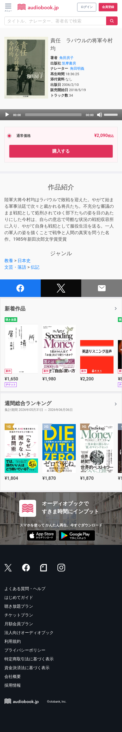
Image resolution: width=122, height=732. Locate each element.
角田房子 (66, 58)
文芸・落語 (15, 267)
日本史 (24, 260)
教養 (8, 260)
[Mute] (99, 114)
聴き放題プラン (18, 606)
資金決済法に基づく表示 (27, 667)
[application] (61, 114)
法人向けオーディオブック (29, 632)
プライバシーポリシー (24, 650)
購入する (61, 151)
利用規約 (12, 641)
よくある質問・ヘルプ (24, 588)
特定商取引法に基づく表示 (29, 659)
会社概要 (12, 676)
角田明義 (77, 68)
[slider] (53, 114)
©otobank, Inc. (56, 702)
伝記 (35, 267)
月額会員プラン (18, 623)
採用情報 (12, 685)
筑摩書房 (69, 63)
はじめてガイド (18, 597)
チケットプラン (18, 615)
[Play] (7, 114)
